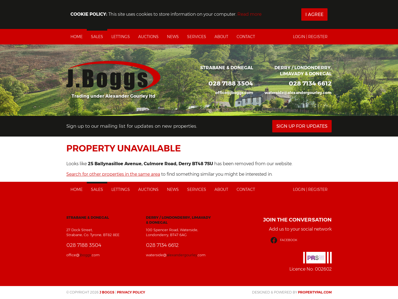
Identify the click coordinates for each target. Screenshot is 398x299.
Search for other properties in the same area (113, 174)
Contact (246, 36)
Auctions (148, 36)
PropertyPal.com (315, 292)
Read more (249, 14)
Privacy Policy (131, 292)
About (221, 36)
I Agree (314, 14)
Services (196, 36)
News (173, 36)
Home (76, 36)
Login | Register (310, 36)
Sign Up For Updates (302, 126)
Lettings (120, 36)
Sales (97, 36)
